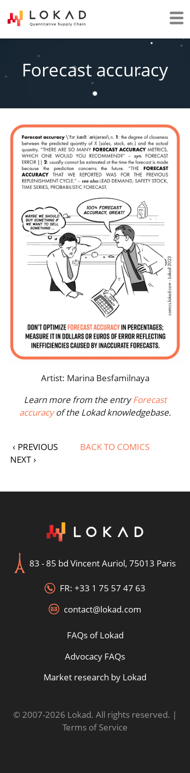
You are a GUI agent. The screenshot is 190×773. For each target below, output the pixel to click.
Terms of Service (95, 727)
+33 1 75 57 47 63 (109, 588)
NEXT (23, 459)
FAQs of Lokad (95, 635)
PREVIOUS (35, 447)
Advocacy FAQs (95, 656)
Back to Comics (114, 447)
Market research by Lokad (95, 677)
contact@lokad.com (102, 609)
